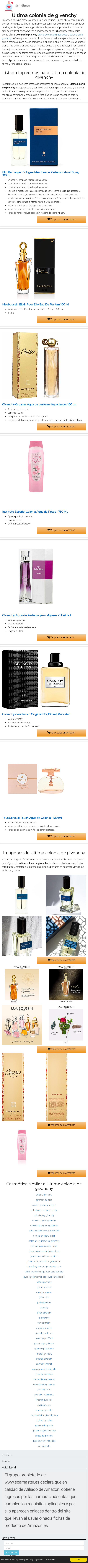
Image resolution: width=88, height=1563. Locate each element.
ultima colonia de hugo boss (52, 34)
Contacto (6, 1461)
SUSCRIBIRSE (11, 1552)
